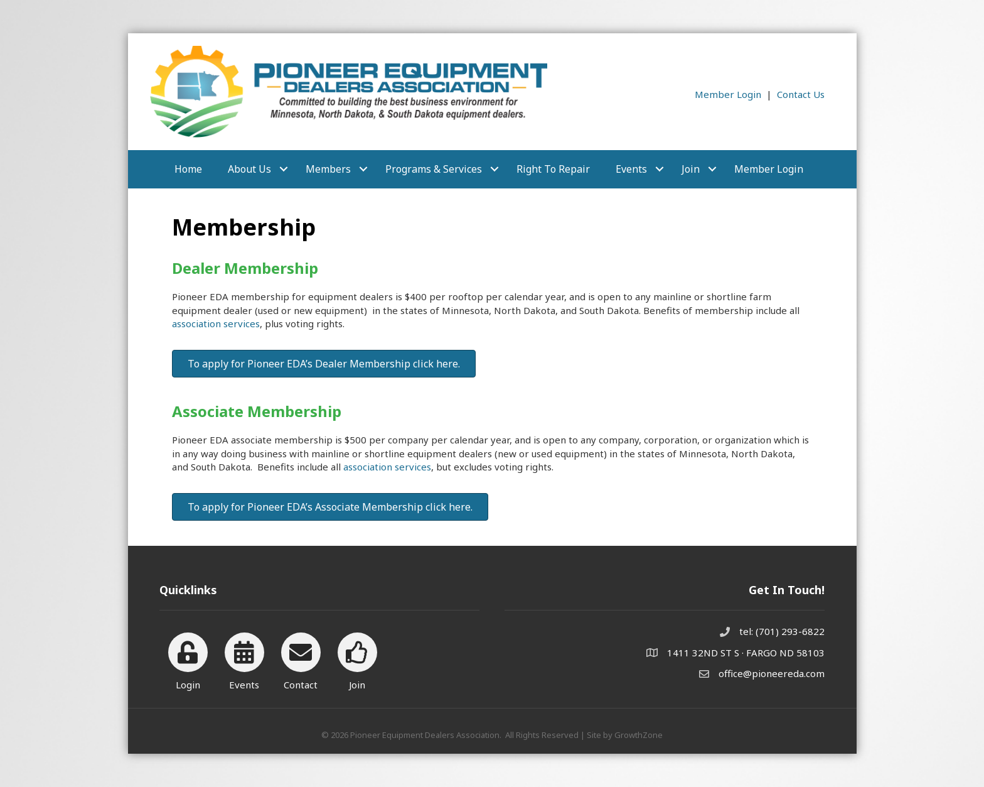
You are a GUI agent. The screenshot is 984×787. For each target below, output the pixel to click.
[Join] (357, 659)
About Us (249, 169)
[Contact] (301, 659)
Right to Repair (553, 169)
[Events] (244, 659)
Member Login (728, 94)
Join (691, 169)
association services (216, 323)
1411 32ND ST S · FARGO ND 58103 (746, 652)
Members (328, 169)
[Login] (188, 659)
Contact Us (801, 94)
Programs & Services (433, 169)
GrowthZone (638, 735)
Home (188, 169)
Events (631, 169)
